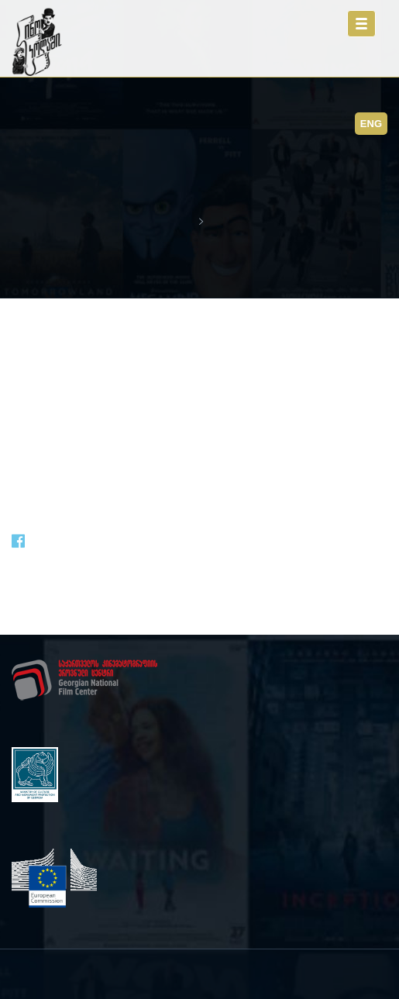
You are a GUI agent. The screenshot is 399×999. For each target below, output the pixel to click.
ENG (371, 123)
